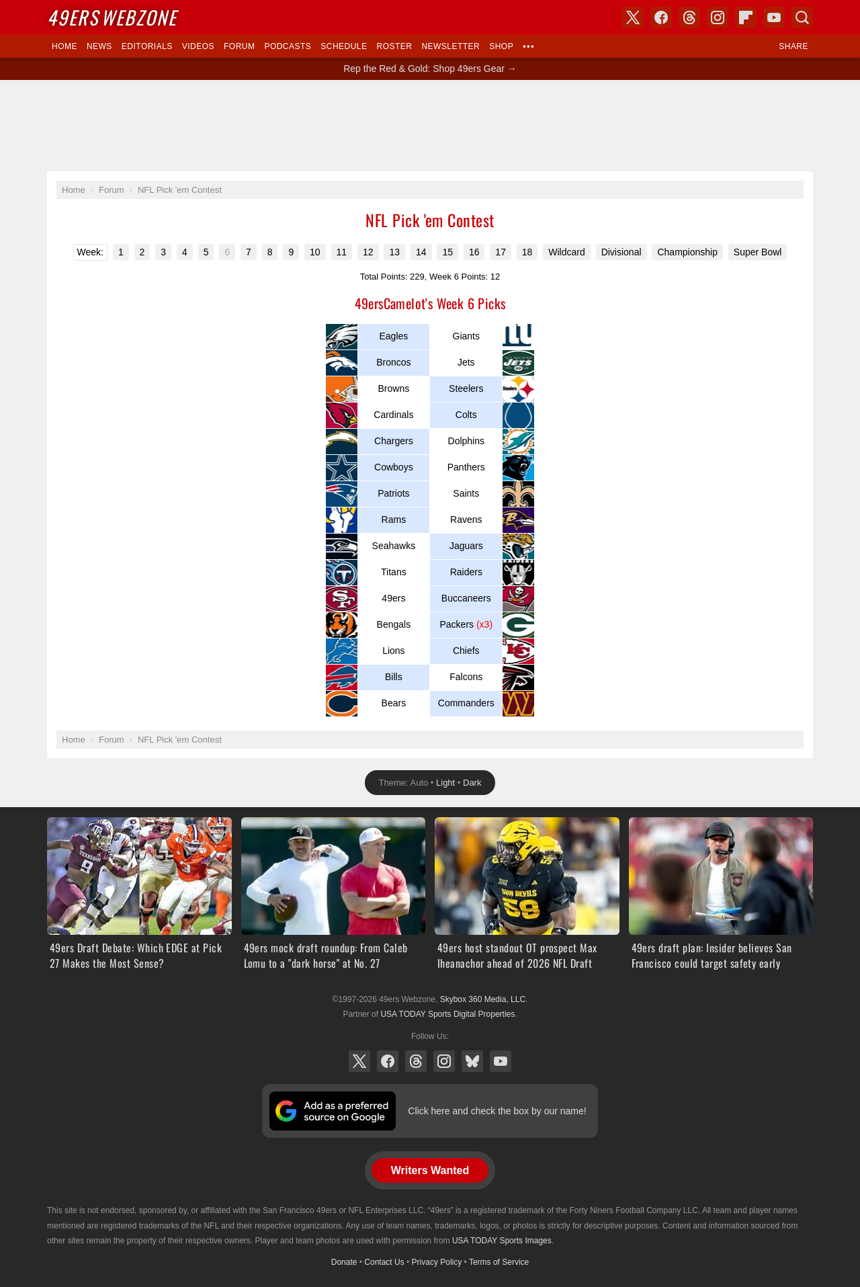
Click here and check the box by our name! (497, 1111)
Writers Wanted (430, 1170)
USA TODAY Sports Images (502, 1240)
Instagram (444, 1061)
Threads (416, 1061)
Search (802, 17)
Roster (394, 46)
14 (421, 252)
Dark (472, 783)
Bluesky (472, 1061)
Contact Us (384, 1262)
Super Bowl (758, 252)
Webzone (112, 17)
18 (527, 252)
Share (793, 46)
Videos (198, 46)
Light (445, 783)
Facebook (387, 1061)
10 (315, 252)
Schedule (343, 46)
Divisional (621, 252)
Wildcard (566, 252)
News (99, 46)
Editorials (147, 46)
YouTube (500, 1061)
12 (368, 252)
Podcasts (287, 46)
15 (447, 252)
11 (342, 252)
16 (474, 252)
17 (500, 252)
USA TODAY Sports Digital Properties (447, 1014)
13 (394, 252)
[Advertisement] (430, 125)
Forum (239, 46)
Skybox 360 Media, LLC (482, 999)
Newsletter (450, 46)
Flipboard (746, 17)
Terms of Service (499, 1262)
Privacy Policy (437, 1262)
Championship (687, 252)
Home (64, 46)
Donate (344, 1262)
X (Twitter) (359, 1061)
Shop (501, 46)
